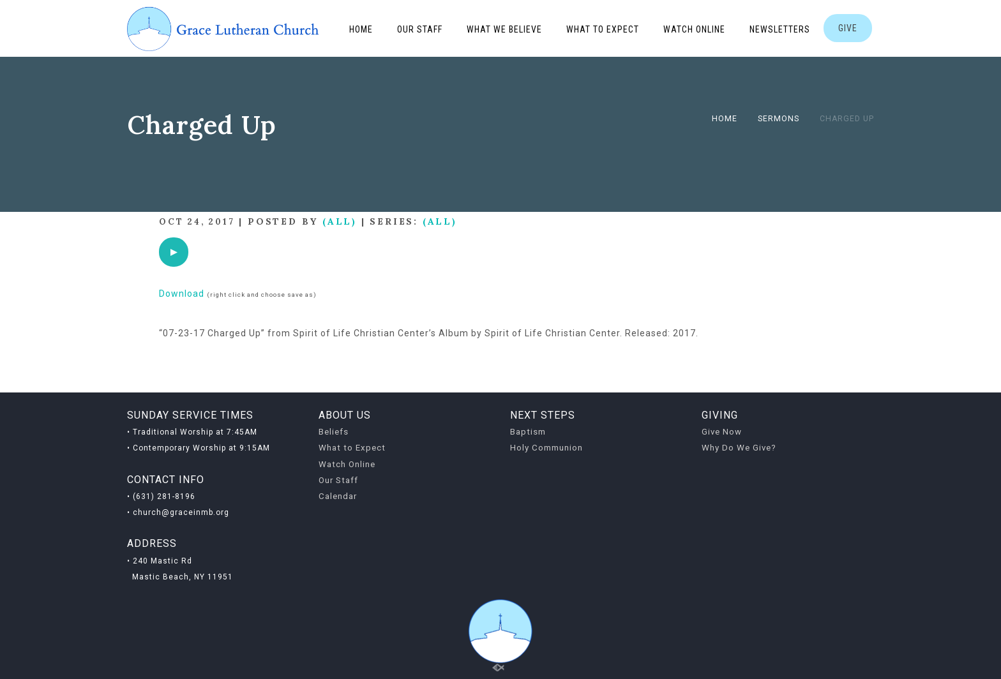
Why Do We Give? (739, 447)
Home (361, 29)
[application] (173, 252)
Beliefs (334, 431)
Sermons (778, 118)
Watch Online (694, 29)
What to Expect (602, 29)
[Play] (174, 252)
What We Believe (504, 29)
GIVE (847, 28)
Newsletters (779, 29)
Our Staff (419, 29)
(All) (339, 221)
